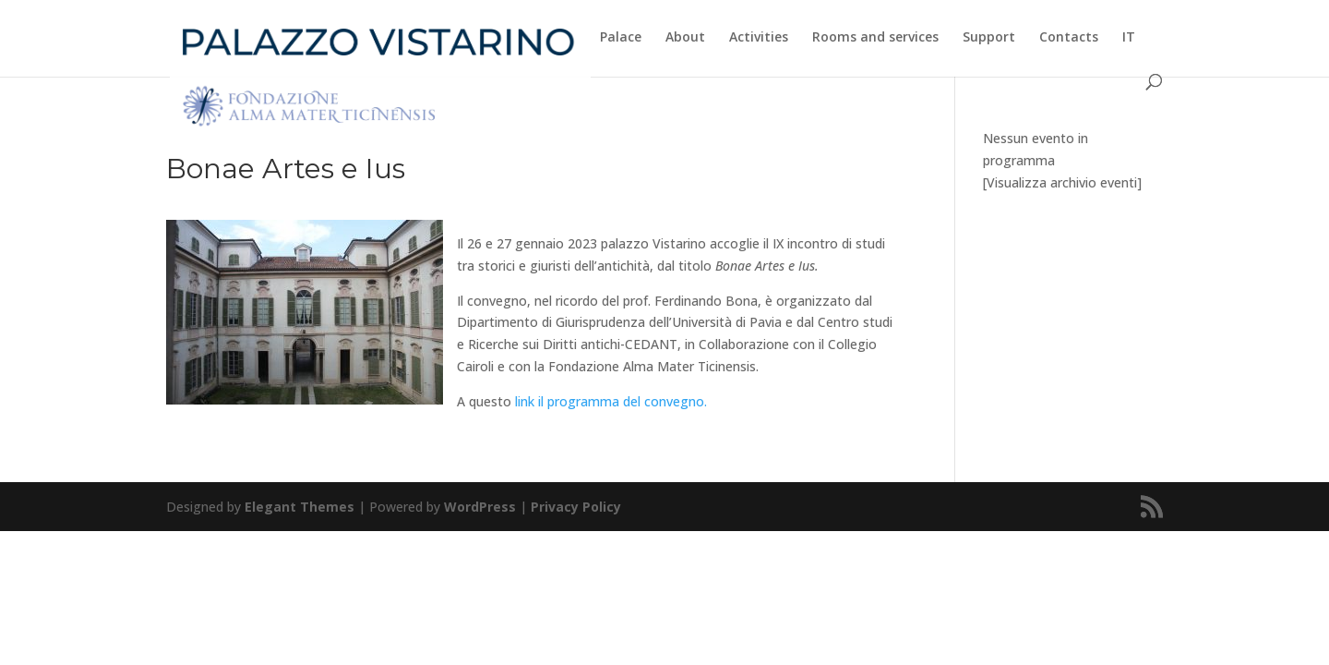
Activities (758, 37)
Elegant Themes (299, 506)
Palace (620, 37)
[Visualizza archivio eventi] (1062, 182)
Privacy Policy (576, 506)
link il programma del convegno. (611, 401)
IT (1128, 37)
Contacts (1068, 37)
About (685, 37)
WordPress (480, 506)
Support (989, 37)
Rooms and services (875, 37)
